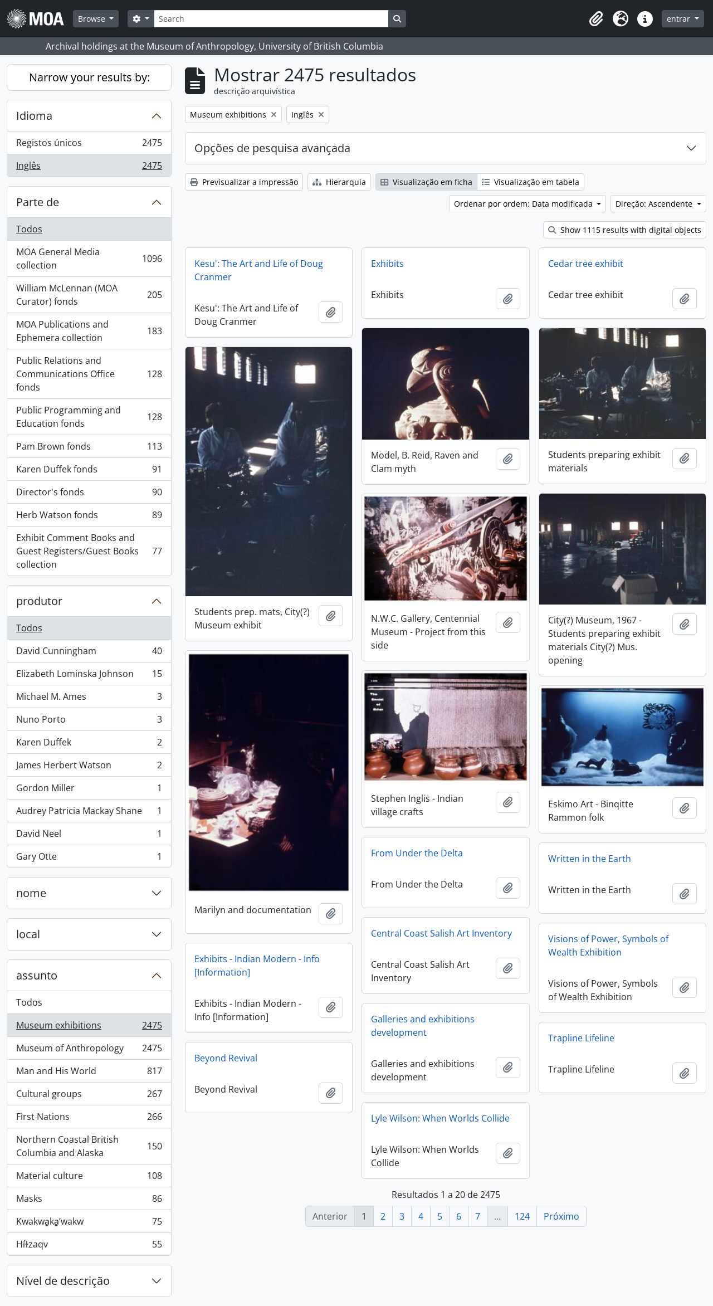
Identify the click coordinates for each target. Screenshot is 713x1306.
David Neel (89, 836)
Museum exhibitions (89, 1028)
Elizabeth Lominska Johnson (89, 676)
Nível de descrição (63, 1280)
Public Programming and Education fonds (89, 417)
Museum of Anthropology (89, 1050)
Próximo (561, 1216)
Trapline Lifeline (581, 1038)
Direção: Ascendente (655, 203)
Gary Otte (89, 859)
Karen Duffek (89, 744)
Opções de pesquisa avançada (272, 147)
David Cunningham (89, 653)
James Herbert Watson (89, 767)
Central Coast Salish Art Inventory (441, 933)
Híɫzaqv (89, 1246)
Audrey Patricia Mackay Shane (89, 813)
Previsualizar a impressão (244, 182)
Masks (89, 1201)
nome (31, 892)
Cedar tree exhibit (585, 263)
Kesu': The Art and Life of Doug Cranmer (258, 270)
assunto (36, 975)
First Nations (89, 1119)
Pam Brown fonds (89, 449)
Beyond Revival (225, 1058)
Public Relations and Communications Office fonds (89, 373)
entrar (679, 18)
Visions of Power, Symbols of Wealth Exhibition (608, 945)
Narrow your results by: (89, 77)
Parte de (37, 201)
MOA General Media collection (89, 258)
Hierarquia (339, 182)
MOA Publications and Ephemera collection (89, 331)
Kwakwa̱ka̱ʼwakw (89, 1224)
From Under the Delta (417, 853)
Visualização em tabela (530, 182)
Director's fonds (89, 494)
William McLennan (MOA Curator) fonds (89, 295)
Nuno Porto (89, 722)
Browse (93, 18)
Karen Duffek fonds (89, 471)
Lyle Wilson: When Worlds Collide (440, 1118)
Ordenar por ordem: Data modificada (524, 203)
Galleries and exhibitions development (423, 1026)
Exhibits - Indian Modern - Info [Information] (257, 965)
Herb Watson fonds (89, 517)
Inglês (89, 168)
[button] (596, 19)
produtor (39, 600)
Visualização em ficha (426, 182)
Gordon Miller (89, 790)
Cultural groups (89, 1096)
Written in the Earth (589, 858)
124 (522, 1216)
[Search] (271, 18)
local (28, 934)
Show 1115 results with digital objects (624, 230)
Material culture (89, 1178)
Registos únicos (89, 145)
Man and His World (89, 1073)
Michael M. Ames (89, 699)
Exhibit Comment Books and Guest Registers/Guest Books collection (89, 551)
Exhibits (387, 263)
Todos (29, 229)
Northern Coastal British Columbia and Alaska (89, 1146)
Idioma (34, 115)
